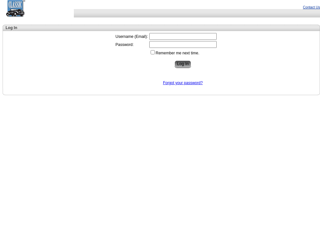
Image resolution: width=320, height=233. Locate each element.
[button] (183, 64)
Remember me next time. (178, 53)
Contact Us (311, 7)
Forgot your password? (183, 83)
